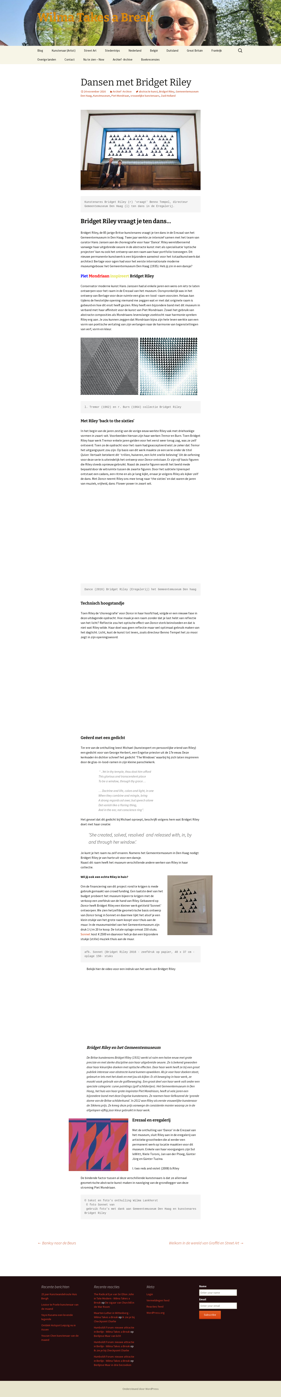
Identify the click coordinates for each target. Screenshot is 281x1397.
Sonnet (86, 934)
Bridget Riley (166, 91)
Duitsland (172, 50)
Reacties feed (155, 1306)
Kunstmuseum (101, 95)
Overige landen (46, 59)
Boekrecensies (150, 59)
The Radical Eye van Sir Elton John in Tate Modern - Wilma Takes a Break (114, 1298)
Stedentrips (112, 50)
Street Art (90, 50)
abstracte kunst (148, 91)
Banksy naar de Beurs (56, 1242)
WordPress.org (156, 1313)
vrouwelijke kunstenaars (144, 95)
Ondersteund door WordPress (141, 1389)
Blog (40, 50)
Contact (70, 59)
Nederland (134, 50)
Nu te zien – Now (93, 59)
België (154, 50)
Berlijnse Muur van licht (107, 1336)
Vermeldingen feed (158, 1300)
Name (203, 1286)
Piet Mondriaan (120, 95)
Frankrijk (216, 50)
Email (202, 1299)
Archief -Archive (122, 59)
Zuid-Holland (168, 95)
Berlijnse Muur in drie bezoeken (112, 1365)
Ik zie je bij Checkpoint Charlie (111, 1350)
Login (150, 1294)
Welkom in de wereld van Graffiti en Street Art (206, 1242)
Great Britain (195, 50)
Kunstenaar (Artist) (63, 50)
